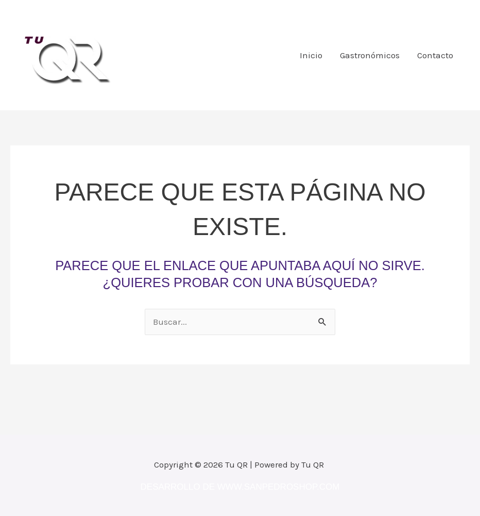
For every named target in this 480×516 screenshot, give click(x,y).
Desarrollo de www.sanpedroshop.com (240, 487)
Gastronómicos (370, 55)
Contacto (435, 55)
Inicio (311, 55)
